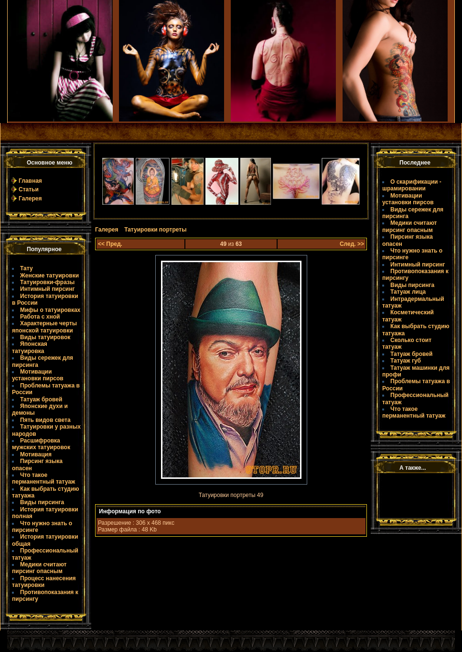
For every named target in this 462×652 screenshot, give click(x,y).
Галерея (30, 198)
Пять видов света (45, 420)
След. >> (352, 244)
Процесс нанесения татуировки (44, 581)
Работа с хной (40, 316)
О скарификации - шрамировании (411, 185)
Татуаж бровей (41, 399)
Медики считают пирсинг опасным (39, 568)
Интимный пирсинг (47, 289)
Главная (30, 180)
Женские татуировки (49, 275)
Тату (26, 268)
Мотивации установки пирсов (38, 375)
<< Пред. (110, 244)
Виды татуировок (45, 337)
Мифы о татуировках (50, 310)
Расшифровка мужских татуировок (41, 444)
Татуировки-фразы (47, 282)
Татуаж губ (405, 360)
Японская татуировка (29, 347)
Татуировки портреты (155, 229)
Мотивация (36, 454)
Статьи (29, 189)
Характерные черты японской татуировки (44, 326)
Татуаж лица (408, 291)
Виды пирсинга (42, 502)
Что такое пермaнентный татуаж (43, 478)
